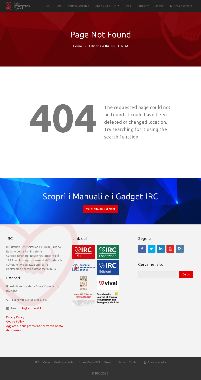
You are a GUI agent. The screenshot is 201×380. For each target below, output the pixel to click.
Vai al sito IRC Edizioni (100, 209)
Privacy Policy (15, 317)
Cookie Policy (15, 321)
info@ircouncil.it (30, 308)
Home (77, 46)
